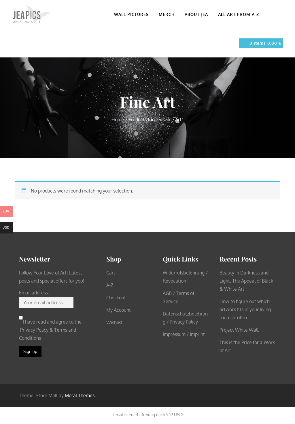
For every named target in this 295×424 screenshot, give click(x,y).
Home (117, 119)
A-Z (109, 285)
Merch (169, 14)
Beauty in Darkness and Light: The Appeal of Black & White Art (246, 281)
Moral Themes (79, 395)
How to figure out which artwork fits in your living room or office (245, 309)
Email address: (34, 293)
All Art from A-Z (238, 14)
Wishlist (114, 322)
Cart (110, 273)
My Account (118, 310)
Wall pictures (134, 14)
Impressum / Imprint (184, 334)
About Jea (199, 14)
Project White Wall (239, 330)
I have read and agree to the (50, 330)
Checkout (116, 297)
